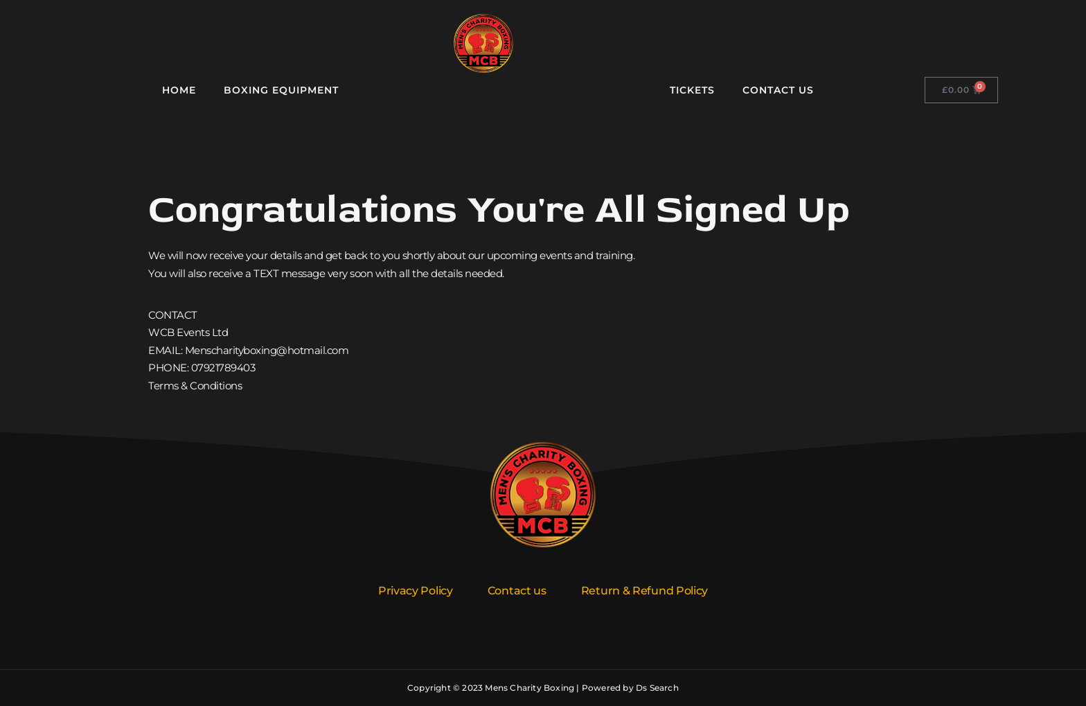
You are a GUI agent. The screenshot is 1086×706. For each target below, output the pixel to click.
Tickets (692, 90)
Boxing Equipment (281, 90)
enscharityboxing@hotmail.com (271, 350)
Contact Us (778, 90)
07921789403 (223, 367)
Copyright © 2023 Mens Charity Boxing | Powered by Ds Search (543, 687)
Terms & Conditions (195, 385)
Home (179, 90)
